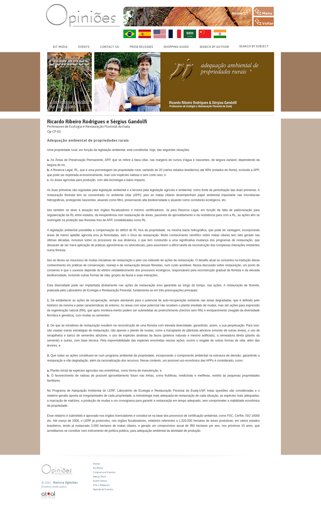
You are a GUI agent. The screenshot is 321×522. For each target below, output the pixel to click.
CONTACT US (109, 47)
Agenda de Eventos (103, 489)
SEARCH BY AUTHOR (214, 47)
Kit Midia (98, 468)
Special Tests (99, 476)
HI (220, 34)
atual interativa (48, 495)
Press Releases (101, 485)
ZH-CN (205, 34)
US (159, 34)
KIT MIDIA (60, 47)
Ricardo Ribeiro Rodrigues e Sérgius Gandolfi (97, 121)
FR (175, 34)
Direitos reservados (53, 486)
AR (190, 34)
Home (96, 463)
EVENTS (83, 47)
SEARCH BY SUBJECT (254, 46)
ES (144, 34)
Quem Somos (100, 480)
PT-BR (129, 34)
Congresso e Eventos (104, 472)
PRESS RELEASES (141, 47)
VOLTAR (264, 21)
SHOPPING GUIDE (176, 47)
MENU (264, 11)
